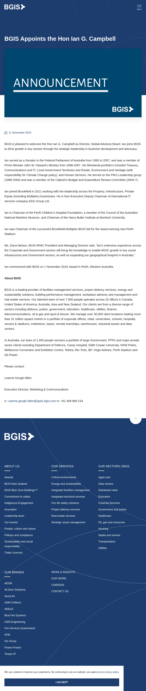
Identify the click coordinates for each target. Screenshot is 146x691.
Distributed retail (108, 490)
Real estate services (63, 515)
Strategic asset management (68, 522)
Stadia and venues (109, 535)
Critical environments (63, 477)
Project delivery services (65, 509)
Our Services (62, 466)
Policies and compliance (18, 535)
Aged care (104, 477)
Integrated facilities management (70, 490)
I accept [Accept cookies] (62, 682)
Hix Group (10, 641)
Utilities (102, 548)
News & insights (63, 572)
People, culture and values (20, 528)
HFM (7, 634)
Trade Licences (13, 552)
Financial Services (109, 503)
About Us (11, 466)
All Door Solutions (15, 589)
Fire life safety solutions (65, 503)
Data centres (105, 483)
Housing (103, 528)
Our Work (58, 578)
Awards (8, 477)
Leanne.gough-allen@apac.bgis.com (32, 401)
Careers (57, 584)
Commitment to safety (17, 496)
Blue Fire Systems (15, 615)
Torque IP (10, 653)
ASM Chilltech (12, 602)
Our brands (11, 522)
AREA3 (8, 609)
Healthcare (104, 515)
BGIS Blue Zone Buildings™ (21, 490)
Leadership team (14, 515)
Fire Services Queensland (19, 628)
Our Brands (14, 572)
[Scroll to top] (136, 418)
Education (104, 496)
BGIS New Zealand (15, 483)
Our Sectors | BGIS (113, 466)
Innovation (10, 509)
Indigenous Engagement (18, 503)
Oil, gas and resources (111, 522)
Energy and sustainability (66, 483)
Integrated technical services (68, 496)
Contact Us (59, 591)
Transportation (106, 541)
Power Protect (12, 647)
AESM (8, 583)
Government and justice (112, 509)
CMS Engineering (14, 621)
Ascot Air (9, 596)
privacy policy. (112, 672)
